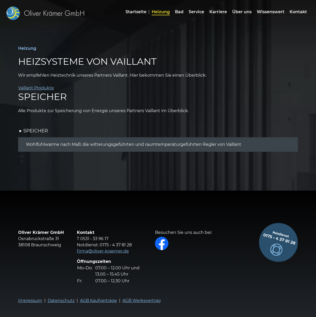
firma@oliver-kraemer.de (103, 251)
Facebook (161, 243)
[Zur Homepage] (45, 13)
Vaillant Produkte (36, 87)
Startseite (136, 12)
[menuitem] (160, 13)
